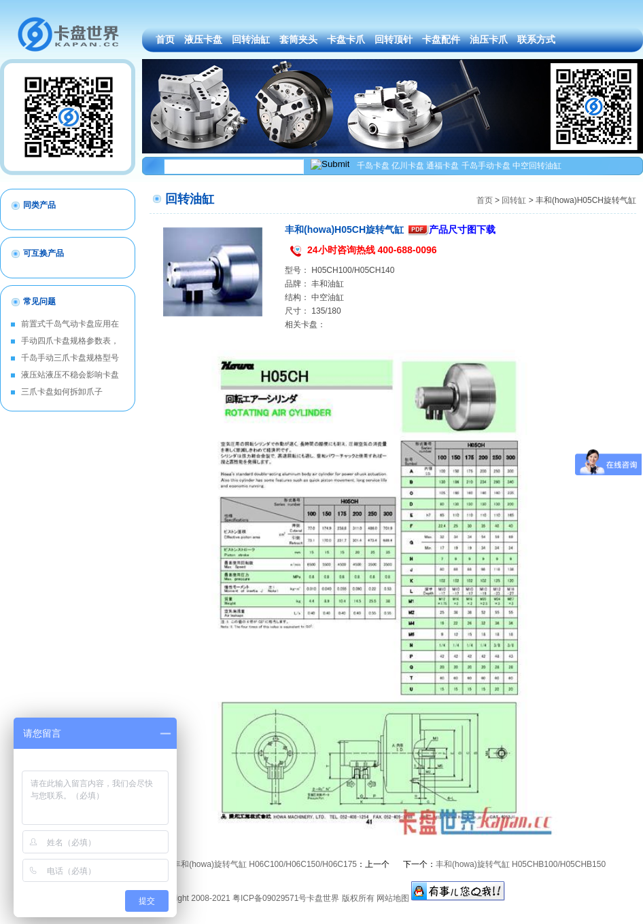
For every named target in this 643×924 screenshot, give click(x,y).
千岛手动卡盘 (486, 165)
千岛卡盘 (373, 165)
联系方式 (536, 39)
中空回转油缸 (536, 165)
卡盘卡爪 (346, 39)
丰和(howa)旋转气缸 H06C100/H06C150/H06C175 (265, 864)
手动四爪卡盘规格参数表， (70, 341)
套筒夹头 (298, 39)
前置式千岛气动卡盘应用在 (70, 324)
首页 (165, 39)
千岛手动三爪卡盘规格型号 (70, 358)
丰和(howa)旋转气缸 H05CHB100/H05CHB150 (521, 864)
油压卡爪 (489, 39)
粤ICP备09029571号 (269, 898)
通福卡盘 (442, 165)
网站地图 (393, 898)
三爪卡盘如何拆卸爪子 (62, 391)
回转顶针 (394, 39)
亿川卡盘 (408, 165)
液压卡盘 (203, 39)
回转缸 (514, 200)
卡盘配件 (441, 39)
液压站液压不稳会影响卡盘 (70, 375)
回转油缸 (251, 39)
